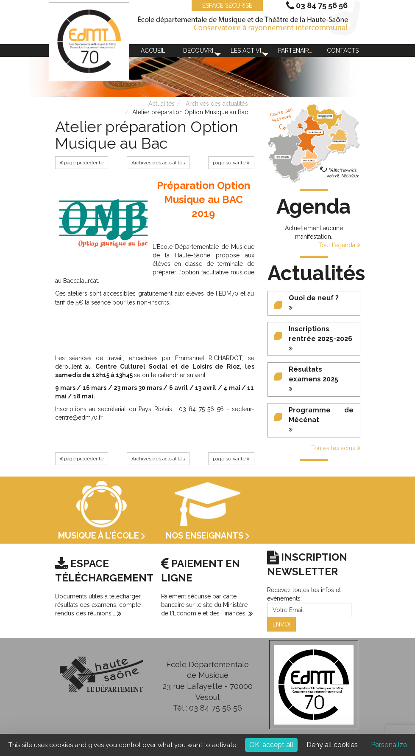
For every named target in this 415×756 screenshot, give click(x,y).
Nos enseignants (208, 535)
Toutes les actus (335, 448)
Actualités (161, 103)
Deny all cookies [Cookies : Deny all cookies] (332, 745)
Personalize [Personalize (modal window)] (389, 745)
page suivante (231, 163)
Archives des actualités (217, 103)
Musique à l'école (101, 535)
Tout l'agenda (339, 245)
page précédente (81, 163)
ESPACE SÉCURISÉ (223, 5)
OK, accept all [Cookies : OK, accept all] (271, 745)
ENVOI (281, 624)
